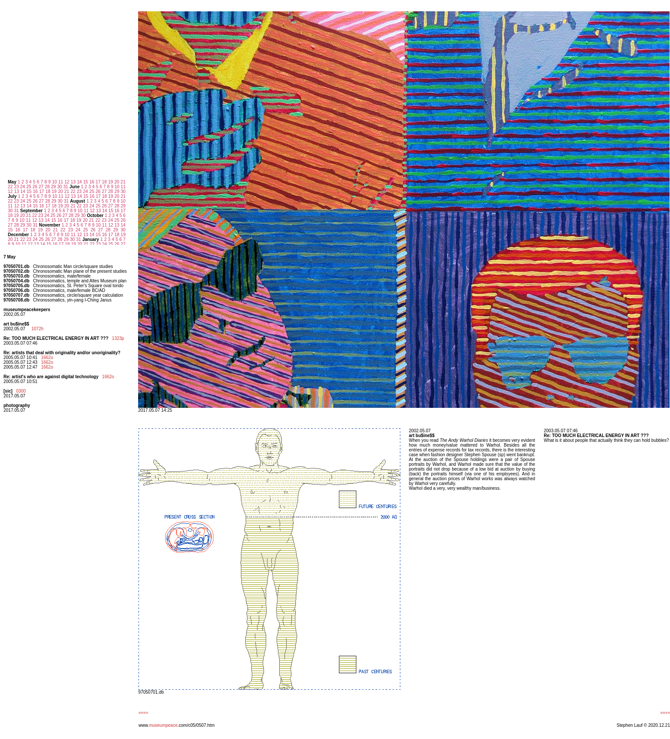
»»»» (665, 712)
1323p (118, 338)
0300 (21, 391)
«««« (143, 712)
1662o (47, 357)
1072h (37, 328)
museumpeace (163, 725)
